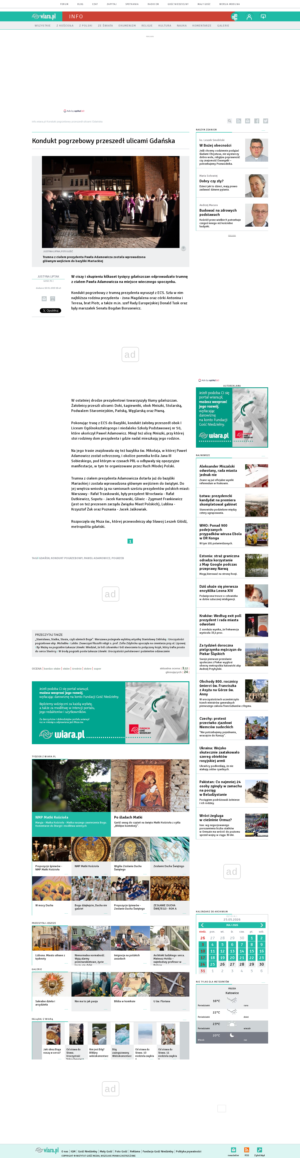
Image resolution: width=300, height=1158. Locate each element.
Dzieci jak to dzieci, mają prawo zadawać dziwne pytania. (218, 188)
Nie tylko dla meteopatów (212, 982)
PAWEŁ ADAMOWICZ (97, 558)
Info (76, 16)
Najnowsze (203, 455)
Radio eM (153, 4)
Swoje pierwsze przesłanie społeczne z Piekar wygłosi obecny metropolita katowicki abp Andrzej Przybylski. (220, 664)
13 (232, 951)
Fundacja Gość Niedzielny (158, 1151)
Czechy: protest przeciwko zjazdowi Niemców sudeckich (216, 722)
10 (202, 951)
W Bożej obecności (215, 145)
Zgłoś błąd (259, 1148)
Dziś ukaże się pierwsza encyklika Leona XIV (218, 588)
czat (95, 4)
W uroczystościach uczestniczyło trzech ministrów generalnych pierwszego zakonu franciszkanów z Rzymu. (225, 703)
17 (202, 957)
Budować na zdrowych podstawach (218, 212)
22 (251, 957)
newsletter (247, 120)
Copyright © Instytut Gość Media (80, 1155)
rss (238, 120)
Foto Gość (121, 1151)
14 (242, 951)
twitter (265, 120)
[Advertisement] (150, 73)
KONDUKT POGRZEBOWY (67, 558)
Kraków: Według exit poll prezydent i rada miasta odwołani (220, 620)
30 (242, 938)
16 (261, 951)
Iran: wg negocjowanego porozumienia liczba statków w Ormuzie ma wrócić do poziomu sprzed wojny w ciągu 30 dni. (219, 830)
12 (222, 951)
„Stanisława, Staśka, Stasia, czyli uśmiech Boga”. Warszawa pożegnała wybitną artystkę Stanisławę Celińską (100, 639)
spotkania (132, 4)
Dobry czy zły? (211, 181)
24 (202, 964)
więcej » (66, 871)
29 (232, 938)
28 (222, 938)
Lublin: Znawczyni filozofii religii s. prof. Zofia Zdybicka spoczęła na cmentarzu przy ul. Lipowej (128, 643)
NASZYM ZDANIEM (206, 130)
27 (212, 938)
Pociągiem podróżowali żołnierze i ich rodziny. (219, 801)
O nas (64, 1151)
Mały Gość (204, 4)
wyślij (44, 298)
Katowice (232, 993)
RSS (246, 1148)
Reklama (135, 1151)
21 (242, 957)
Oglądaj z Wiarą (42, 1019)
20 (232, 957)
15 (251, 951)
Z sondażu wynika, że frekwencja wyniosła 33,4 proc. (219, 631)
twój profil (249, 16)
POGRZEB (118, 558)
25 (212, 964)
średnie (77, 668)
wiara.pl (47, 16)
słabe (66, 668)
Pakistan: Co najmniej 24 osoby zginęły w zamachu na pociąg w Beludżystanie (220, 788)
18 (212, 957)
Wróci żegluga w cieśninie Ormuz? (215, 818)
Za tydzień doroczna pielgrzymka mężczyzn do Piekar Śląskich (220, 649)
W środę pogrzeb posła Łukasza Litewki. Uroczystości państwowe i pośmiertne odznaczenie (114, 651)
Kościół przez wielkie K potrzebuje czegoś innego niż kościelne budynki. (220, 223)
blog (80, 4)
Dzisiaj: (232, 918)
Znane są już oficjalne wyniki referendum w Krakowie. (216, 481)
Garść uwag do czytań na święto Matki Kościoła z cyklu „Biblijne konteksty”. (147, 824)
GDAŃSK (44, 558)
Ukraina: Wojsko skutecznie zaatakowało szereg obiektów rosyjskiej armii (219, 754)
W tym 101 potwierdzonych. (216, 543)
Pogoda (232, 988)
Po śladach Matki (128, 817)
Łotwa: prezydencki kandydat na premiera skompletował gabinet (218, 500)
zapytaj (112, 4)
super (97, 668)
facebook (256, 120)
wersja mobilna (229, 4)
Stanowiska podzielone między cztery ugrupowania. (218, 511)
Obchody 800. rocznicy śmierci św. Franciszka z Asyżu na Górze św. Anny (218, 687)
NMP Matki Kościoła (51, 817)
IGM (73, 1151)
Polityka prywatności (188, 1151)
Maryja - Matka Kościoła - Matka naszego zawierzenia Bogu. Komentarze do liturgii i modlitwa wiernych (71, 824)
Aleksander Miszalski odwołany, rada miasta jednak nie (218, 470)
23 (261, 957)
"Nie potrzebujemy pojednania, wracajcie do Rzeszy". (217, 734)
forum (64, 4)
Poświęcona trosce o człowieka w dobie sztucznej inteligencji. (218, 597)
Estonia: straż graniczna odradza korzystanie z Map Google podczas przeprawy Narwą (219, 562)
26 (202, 938)
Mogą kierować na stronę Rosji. (218, 574)
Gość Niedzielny (178, 4)
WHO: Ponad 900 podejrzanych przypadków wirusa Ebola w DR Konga (220, 531)
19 (222, 957)
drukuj (52, 298)
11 (212, 951)
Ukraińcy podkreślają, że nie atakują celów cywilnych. (216, 767)
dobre (87, 668)
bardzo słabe (52, 668)
